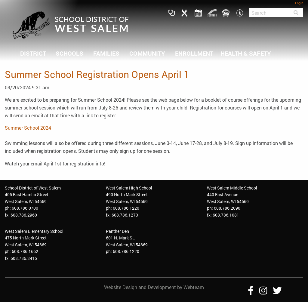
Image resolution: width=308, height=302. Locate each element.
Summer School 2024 (28, 128)
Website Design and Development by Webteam (154, 287)
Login (299, 3)
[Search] (269, 12)
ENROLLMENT (194, 53)
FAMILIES (106, 53)
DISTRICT (33, 53)
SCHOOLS (69, 53)
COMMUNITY (147, 53)
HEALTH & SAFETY (245, 53)
